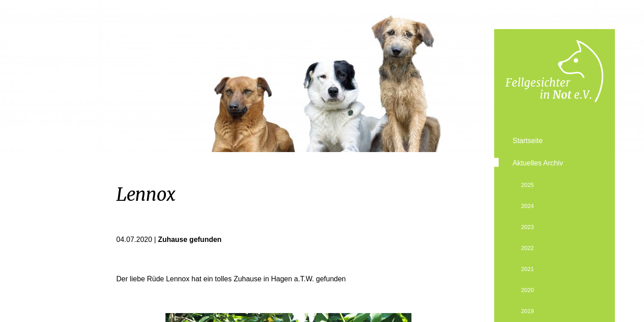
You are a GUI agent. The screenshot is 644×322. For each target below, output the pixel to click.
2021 (527, 269)
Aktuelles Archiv (538, 163)
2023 (527, 227)
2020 (527, 290)
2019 (527, 311)
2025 (527, 185)
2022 (527, 248)
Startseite (528, 140)
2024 (527, 206)
